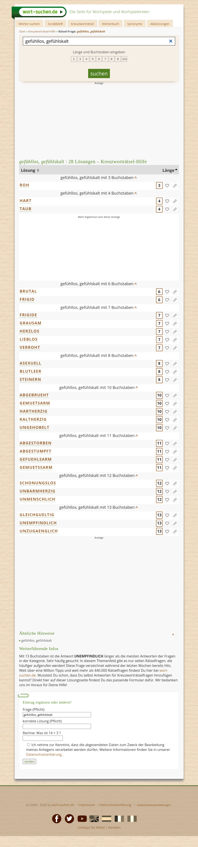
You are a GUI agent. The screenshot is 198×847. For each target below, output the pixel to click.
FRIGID (27, 299)
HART (25, 200)
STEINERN (30, 379)
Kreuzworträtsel (82, 24)
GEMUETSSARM (36, 467)
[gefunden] (167, 185)
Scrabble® (55, 24)
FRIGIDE (28, 314)
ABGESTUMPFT (35, 451)
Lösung (28, 170)
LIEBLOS (29, 339)
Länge (168, 170)
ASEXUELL (30, 363)
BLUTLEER (30, 371)
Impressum (87, 805)
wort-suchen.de (63, 805)
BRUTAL (28, 291)
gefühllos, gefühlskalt (36, 640)
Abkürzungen (159, 24)
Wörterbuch (110, 24)
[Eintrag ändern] (174, 185)
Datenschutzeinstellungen (154, 805)
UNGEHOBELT (34, 427)
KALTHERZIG (33, 419)
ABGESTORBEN (36, 443)
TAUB (25, 208)
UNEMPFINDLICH (38, 522)
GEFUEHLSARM (36, 459)
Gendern (114, 827)
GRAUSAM (31, 323)
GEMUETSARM (35, 403)
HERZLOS (29, 331)
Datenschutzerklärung (44, 754)
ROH (24, 185)
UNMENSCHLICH (37, 499)
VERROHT (30, 347)
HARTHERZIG (33, 411)
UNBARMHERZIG (37, 491)
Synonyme (134, 24)
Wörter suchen (29, 24)
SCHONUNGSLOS (38, 482)
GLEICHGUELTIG (37, 514)
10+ (124, 59)
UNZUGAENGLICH (39, 531)
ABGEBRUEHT (34, 395)
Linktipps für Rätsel (91, 827)
